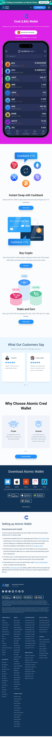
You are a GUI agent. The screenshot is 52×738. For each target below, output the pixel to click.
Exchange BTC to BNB (29, 634)
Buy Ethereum (5, 664)
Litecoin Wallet (17, 647)
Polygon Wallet (17, 650)
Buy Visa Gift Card (43, 631)
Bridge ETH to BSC (29, 660)
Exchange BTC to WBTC (30, 641)
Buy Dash (4, 696)
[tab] (25, 451)
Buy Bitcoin (4, 662)
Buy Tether (4, 666)
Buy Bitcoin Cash (5, 669)
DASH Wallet (16, 682)
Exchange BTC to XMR (29, 625)
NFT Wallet (16, 654)
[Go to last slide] (3, 368)
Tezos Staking (17, 710)
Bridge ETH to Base (29, 657)
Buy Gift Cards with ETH (44, 622)
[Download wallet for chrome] (26, 501)
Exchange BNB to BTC (29, 629)
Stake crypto (25, 321)
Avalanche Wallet (17, 657)
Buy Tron (4, 687)
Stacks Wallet (17, 688)
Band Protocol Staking (18, 712)
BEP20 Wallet (17, 672)
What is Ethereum (43, 648)
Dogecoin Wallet (17, 638)
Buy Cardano (4, 694)
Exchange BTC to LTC (29, 638)
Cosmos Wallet (17, 684)
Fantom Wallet (17, 645)
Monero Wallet (17, 622)
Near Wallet (16, 641)
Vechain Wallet (17, 677)
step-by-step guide (15, 567)
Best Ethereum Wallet (43, 653)
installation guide (38, 546)
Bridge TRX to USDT (29, 678)
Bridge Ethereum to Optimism (31, 662)
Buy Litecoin (4, 678)
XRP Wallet (16, 643)
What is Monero (42, 646)
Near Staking (16, 705)
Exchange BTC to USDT (30, 631)
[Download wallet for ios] (26, 495)
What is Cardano (42, 651)
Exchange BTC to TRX (29, 636)
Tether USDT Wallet (18, 629)
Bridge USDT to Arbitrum (30, 664)
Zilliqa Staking (17, 717)
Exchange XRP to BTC (29, 627)
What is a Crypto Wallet (44, 639)
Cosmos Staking (17, 708)
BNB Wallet (16, 659)
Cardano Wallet (17, 631)
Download (39, 7)
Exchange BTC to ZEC (29, 647)
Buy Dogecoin (5, 680)
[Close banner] (50, 1)
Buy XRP (4, 671)
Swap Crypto (26, 207)
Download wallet (26, 456)
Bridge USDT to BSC (29, 669)
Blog (3, 641)
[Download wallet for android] (13, 495)
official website (42, 538)
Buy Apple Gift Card (43, 629)
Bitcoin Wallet (17, 620)
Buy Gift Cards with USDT (44, 625)
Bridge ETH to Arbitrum (30, 655)
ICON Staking (17, 721)
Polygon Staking (17, 703)
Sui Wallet (16, 686)
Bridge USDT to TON (29, 673)
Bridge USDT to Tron (29, 676)
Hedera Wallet (17, 663)
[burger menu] (49, 7)
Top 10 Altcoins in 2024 (44, 641)
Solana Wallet (17, 625)
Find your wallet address (41, 562)
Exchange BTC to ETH (29, 620)
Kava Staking (16, 701)
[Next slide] (49, 368)
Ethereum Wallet (17, 627)
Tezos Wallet (16, 652)
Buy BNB (4, 676)
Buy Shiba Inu (5, 685)
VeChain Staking (17, 714)
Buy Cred (26, 265)
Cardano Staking (17, 719)
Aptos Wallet (16, 675)
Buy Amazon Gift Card (44, 627)
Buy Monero (4, 673)
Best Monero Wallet (43, 657)
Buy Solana (4, 689)
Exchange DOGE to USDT (30, 643)
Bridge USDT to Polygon (30, 671)
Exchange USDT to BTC (30, 622)
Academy (4, 643)
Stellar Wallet (16, 668)
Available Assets (17, 696)
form (5, 572)
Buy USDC (4, 682)
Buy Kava (4, 692)
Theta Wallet (16, 636)
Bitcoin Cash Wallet (18, 666)
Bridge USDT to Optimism (30, 666)
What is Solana (42, 644)
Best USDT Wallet (43, 655)
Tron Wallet (16, 661)
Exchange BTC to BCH (29, 645)
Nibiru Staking (17, 726)
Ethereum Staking (17, 698)
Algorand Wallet (17, 634)
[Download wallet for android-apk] (38, 495)
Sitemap (3, 652)
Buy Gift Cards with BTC (44, 620)
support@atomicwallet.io (18, 584)
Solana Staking (17, 723)
